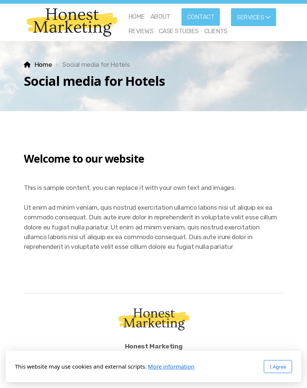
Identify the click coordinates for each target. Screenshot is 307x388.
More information (171, 366)
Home (43, 64)
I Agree (278, 366)
